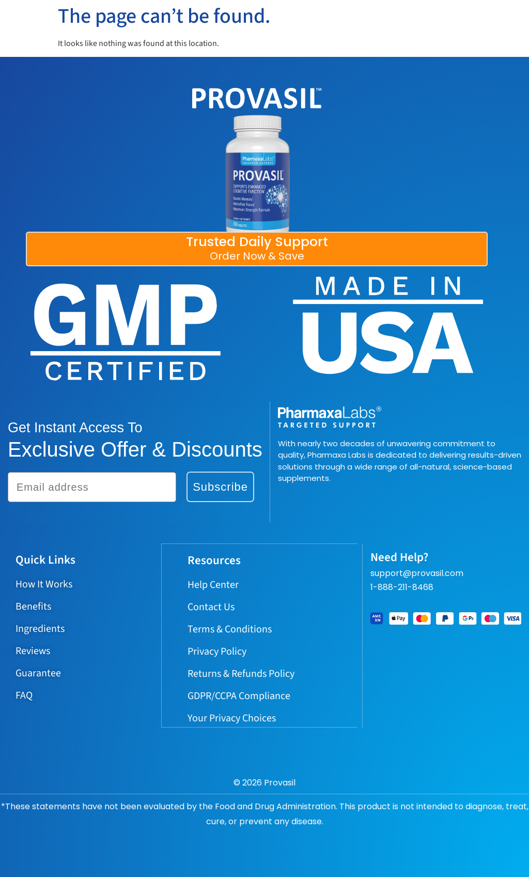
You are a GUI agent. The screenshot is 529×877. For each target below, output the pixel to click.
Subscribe (220, 486)
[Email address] (92, 487)
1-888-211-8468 (401, 587)
